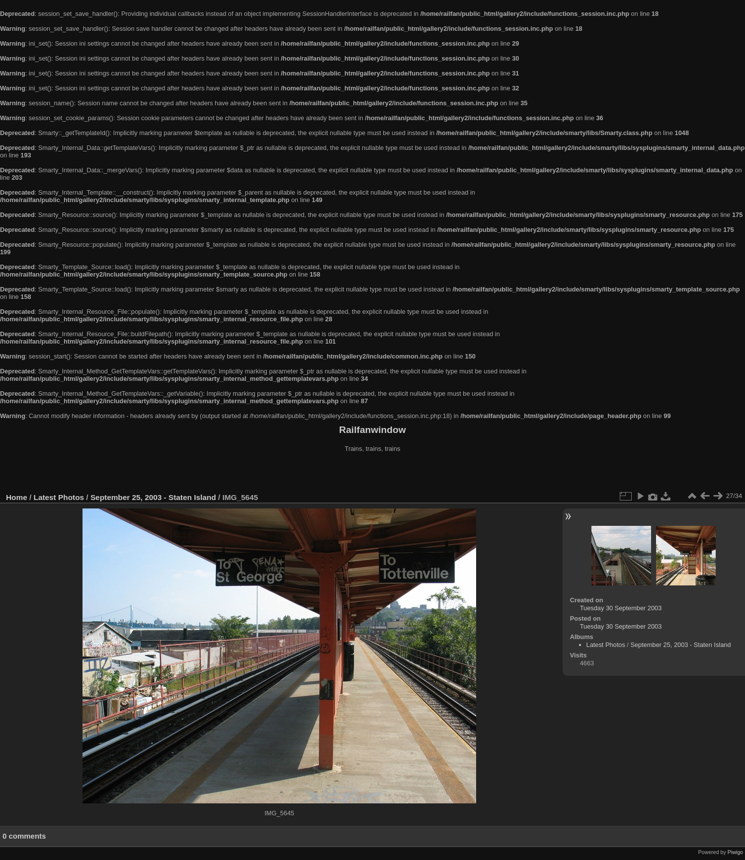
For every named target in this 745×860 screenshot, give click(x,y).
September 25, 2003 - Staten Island (153, 497)
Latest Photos (59, 497)
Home (16, 497)
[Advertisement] (372, 474)
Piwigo (735, 852)
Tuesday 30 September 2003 (621, 608)
